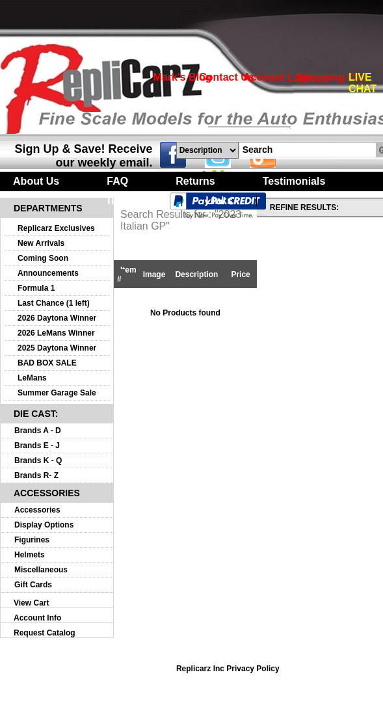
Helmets (29, 554)
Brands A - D (37, 430)
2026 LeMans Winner (56, 333)
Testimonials (294, 181)
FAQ (117, 181)
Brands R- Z (36, 475)
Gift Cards (33, 584)
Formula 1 (36, 288)
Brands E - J (37, 445)
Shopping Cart (332, 77)
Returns (195, 181)
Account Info (37, 617)
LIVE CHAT (362, 83)
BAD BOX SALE (47, 362)
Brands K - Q (38, 460)
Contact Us (226, 77)
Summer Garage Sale (57, 392)
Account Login (279, 77)
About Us (36, 181)
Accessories (37, 509)
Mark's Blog (182, 77)
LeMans (32, 377)
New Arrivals (41, 243)
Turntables (131, 200)
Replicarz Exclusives (56, 228)
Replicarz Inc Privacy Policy (228, 668)
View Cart (31, 602)
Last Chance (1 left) (54, 303)
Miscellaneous (41, 569)
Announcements (48, 273)
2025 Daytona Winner (57, 348)
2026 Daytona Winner (57, 318)
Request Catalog (44, 632)
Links (219, 200)
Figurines (31, 539)
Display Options (43, 524)
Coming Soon (43, 258)
